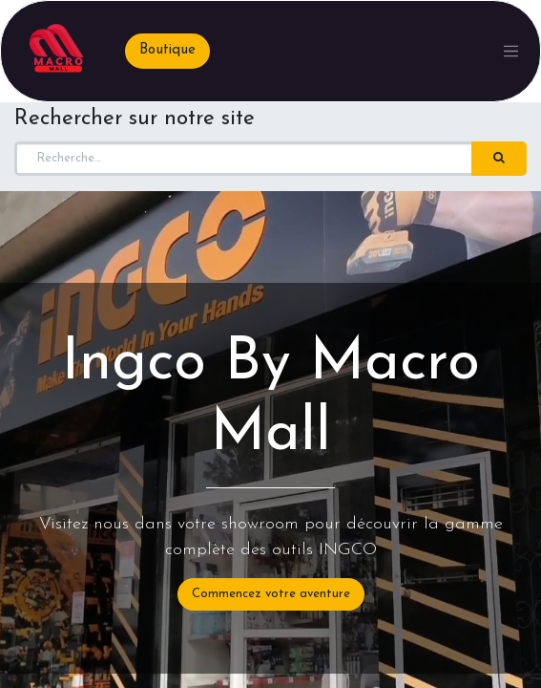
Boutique (167, 50)
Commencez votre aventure (271, 594)
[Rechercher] (499, 158)
